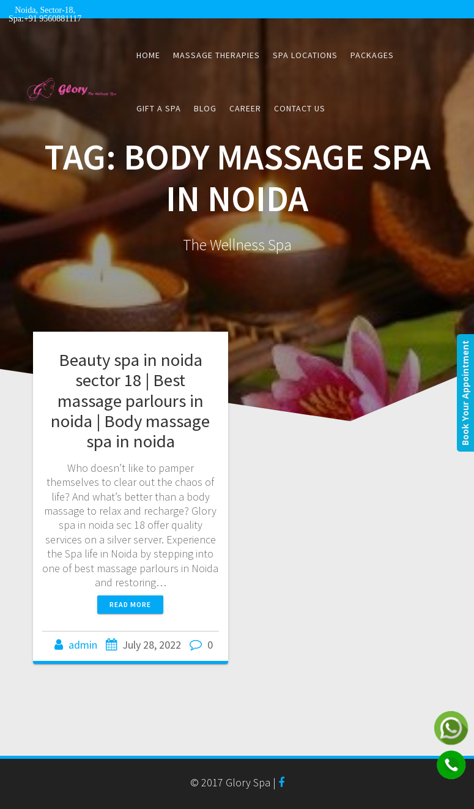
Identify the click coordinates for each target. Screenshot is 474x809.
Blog (205, 108)
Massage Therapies (216, 55)
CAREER (245, 108)
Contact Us (299, 108)
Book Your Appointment (465, 393)
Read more (130, 604)
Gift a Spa (158, 108)
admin (83, 645)
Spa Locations (305, 55)
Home (148, 55)
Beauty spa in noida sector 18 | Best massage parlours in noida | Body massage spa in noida (130, 400)
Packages (372, 55)
